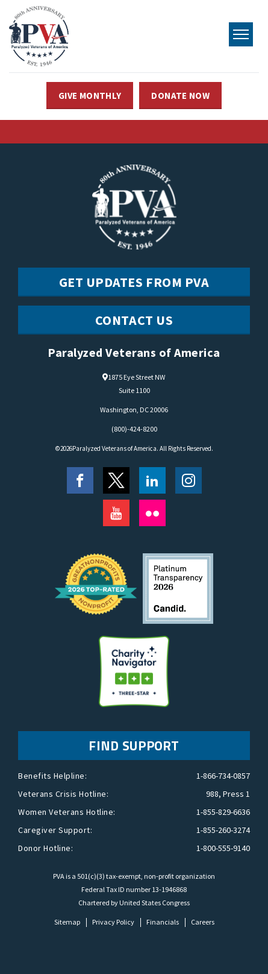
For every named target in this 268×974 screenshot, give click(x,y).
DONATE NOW (180, 95)
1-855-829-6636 (223, 811)
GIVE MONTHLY (90, 95)
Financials (162, 921)
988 (212, 793)
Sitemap (67, 921)
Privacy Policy (113, 921)
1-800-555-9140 (223, 848)
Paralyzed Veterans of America (114, 448)
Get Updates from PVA (134, 282)
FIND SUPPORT (134, 745)
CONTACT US (134, 320)
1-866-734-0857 (223, 775)
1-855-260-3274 (223, 830)
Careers (202, 921)
